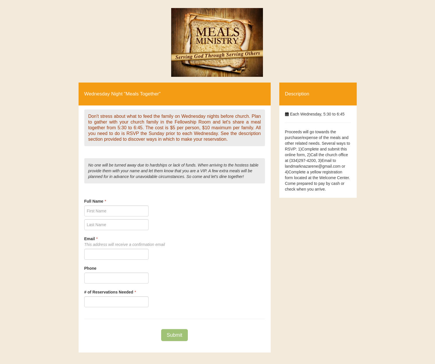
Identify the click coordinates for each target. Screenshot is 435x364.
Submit (174, 335)
